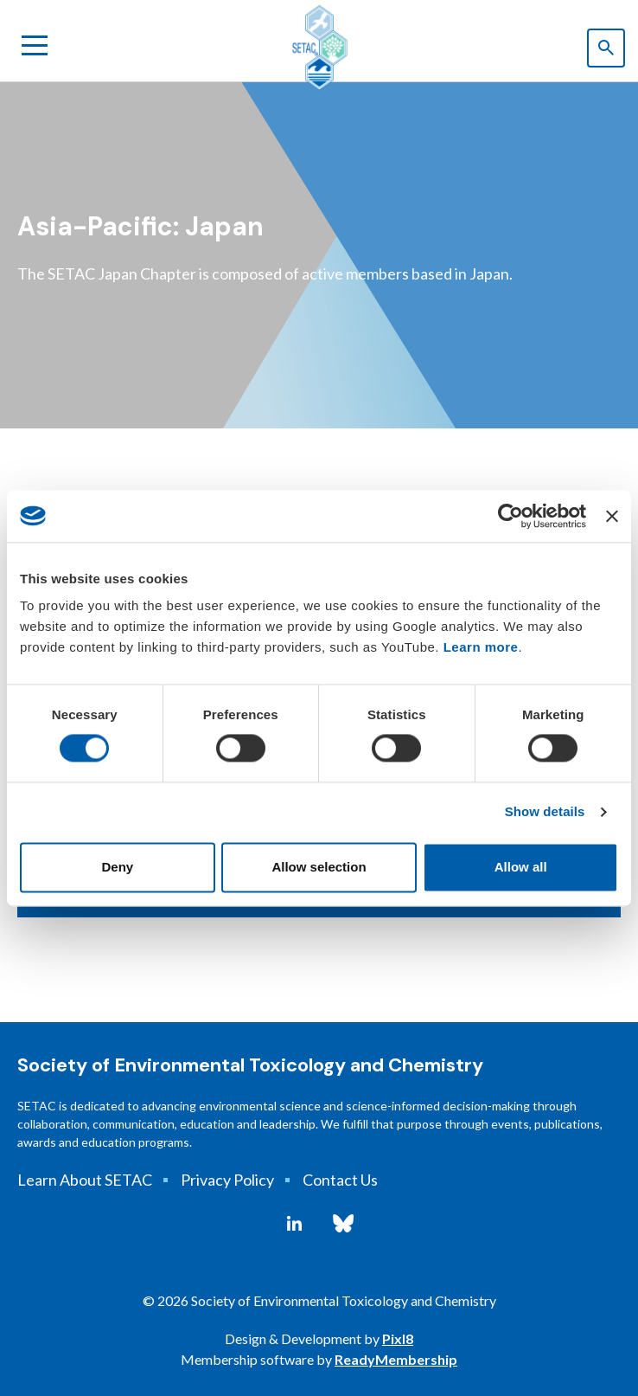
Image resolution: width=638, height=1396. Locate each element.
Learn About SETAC (84, 1179)
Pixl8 (397, 1338)
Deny (117, 866)
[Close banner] (612, 516)
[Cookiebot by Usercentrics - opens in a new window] (510, 516)
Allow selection (318, 866)
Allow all (520, 866)
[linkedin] (294, 1223)
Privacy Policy (227, 1179)
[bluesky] (343, 1223)
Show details (545, 812)
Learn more (481, 647)
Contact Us (340, 1179)
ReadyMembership (396, 1359)
